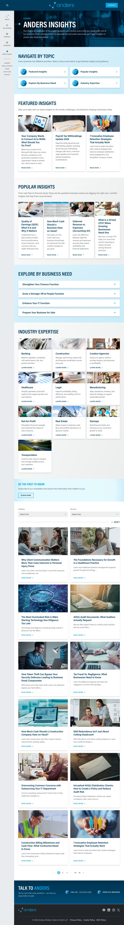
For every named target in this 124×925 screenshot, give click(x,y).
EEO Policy (101, 920)
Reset (115, 522)
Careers (7, 63)
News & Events (7, 66)
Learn (7, 69)
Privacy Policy (76, 920)
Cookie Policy (89, 920)
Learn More (26, 368)
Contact (112, 5)
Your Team (7, 72)
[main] (62, 468)
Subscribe (26, 495)
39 (79, 873)
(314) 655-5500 (85, 892)
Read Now (25, 168)
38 (75, 873)
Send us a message (111, 892)
